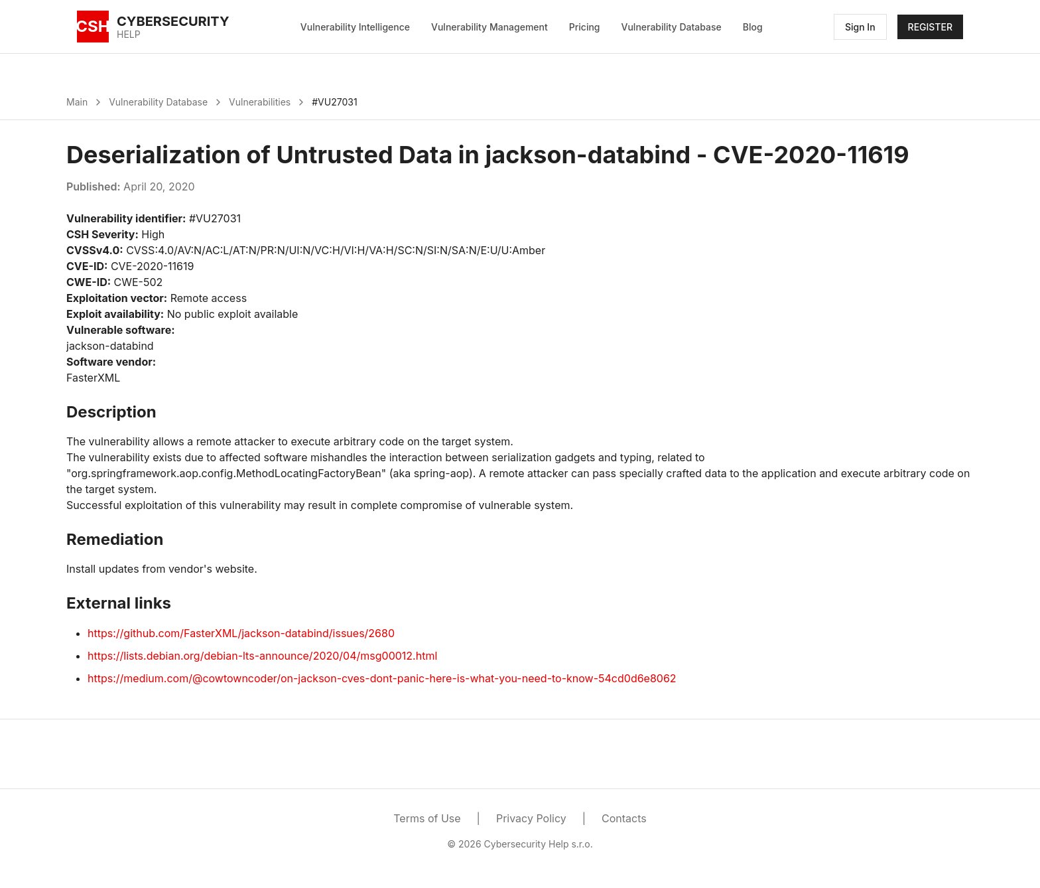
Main (77, 102)
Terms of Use (426, 818)
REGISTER (930, 27)
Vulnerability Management (489, 27)
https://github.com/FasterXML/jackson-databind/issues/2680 (241, 633)
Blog (753, 27)
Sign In (860, 27)
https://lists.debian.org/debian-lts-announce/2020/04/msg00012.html (262, 655)
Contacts (624, 818)
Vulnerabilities (260, 102)
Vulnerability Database (671, 27)
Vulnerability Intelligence (355, 27)
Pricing (584, 27)
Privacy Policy (531, 818)
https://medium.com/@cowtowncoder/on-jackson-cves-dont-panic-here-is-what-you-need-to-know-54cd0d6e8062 (382, 678)
